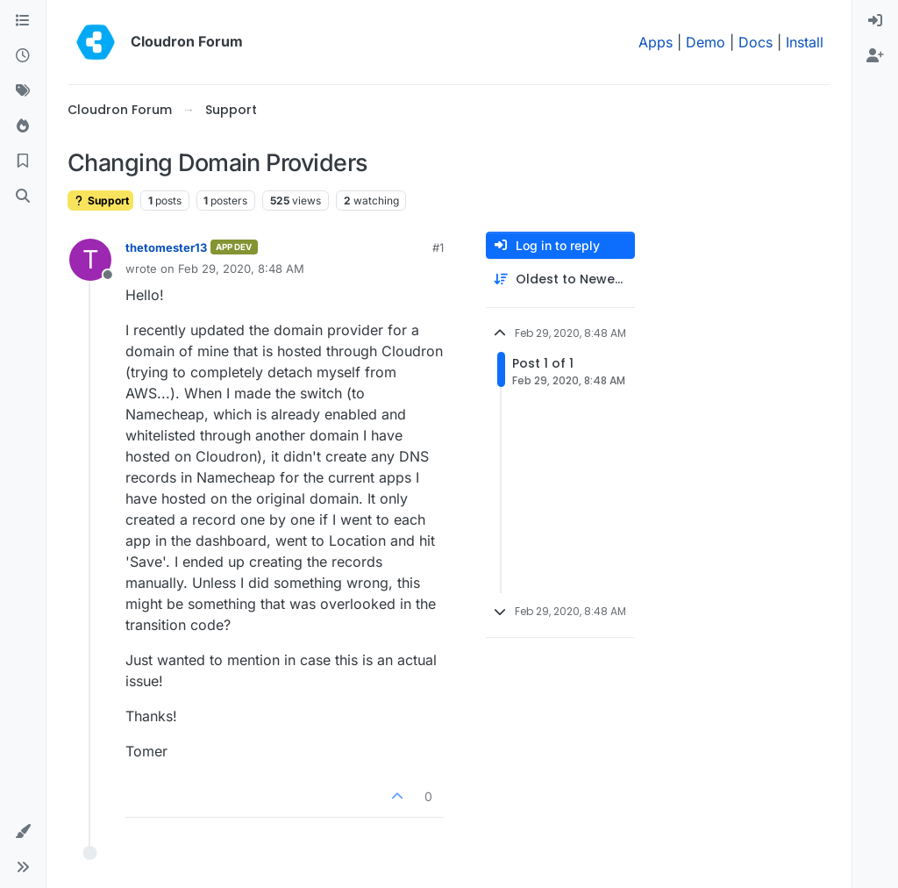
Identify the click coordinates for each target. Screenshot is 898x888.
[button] (23, 832)
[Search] (23, 197)
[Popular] (23, 126)
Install (804, 42)
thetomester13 (166, 247)
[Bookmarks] (23, 161)
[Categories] (23, 21)
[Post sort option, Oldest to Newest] (560, 279)
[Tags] (23, 91)
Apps (655, 42)
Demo (705, 42)
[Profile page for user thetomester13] (90, 260)
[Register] (875, 56)
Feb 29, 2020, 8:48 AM (241, 268)
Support (100, 200)
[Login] (875, 21)
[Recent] (23, 56)
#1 (438, 247)
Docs (755, 42)
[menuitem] (875, 21)
